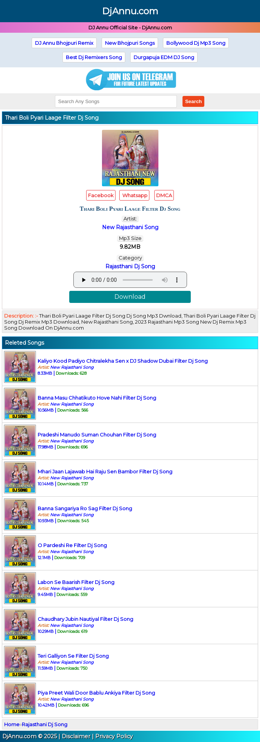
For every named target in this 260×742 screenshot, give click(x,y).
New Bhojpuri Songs (130, 43)
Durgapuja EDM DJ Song (164, 57)
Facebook (101, 195)
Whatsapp (134, 195)
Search (193, 101)
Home (12, 724)
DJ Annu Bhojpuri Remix (64, 43)
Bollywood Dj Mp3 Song (195, 43)
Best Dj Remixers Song (94, 57)
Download (130, 296)
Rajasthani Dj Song (130, 266)
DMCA (164, 195)
